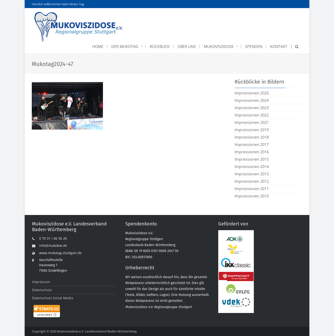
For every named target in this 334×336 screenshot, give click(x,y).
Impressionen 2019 (252, 129)
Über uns (186, 46)
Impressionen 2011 (252, 188)
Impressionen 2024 (252, 100)
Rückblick (160, 46)
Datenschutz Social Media (52, 298)
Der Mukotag (124, 46)
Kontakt (278, 46)
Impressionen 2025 (252, 93)
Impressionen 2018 (252, 137)
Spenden (253, 46)
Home (97, 46)
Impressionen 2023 (252, 107)
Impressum (41, 282)
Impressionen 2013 (252, 174)
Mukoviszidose (219, 46)
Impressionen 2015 (252, 159)
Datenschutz (42, 290)
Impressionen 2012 (252, 181)
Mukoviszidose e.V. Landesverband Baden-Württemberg (97, 331)
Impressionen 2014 (252, 166)
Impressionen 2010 (252, 196)
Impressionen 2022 (252, 115)
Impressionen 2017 (252, 144)
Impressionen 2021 (252, 122)
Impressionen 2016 (252, 151)
